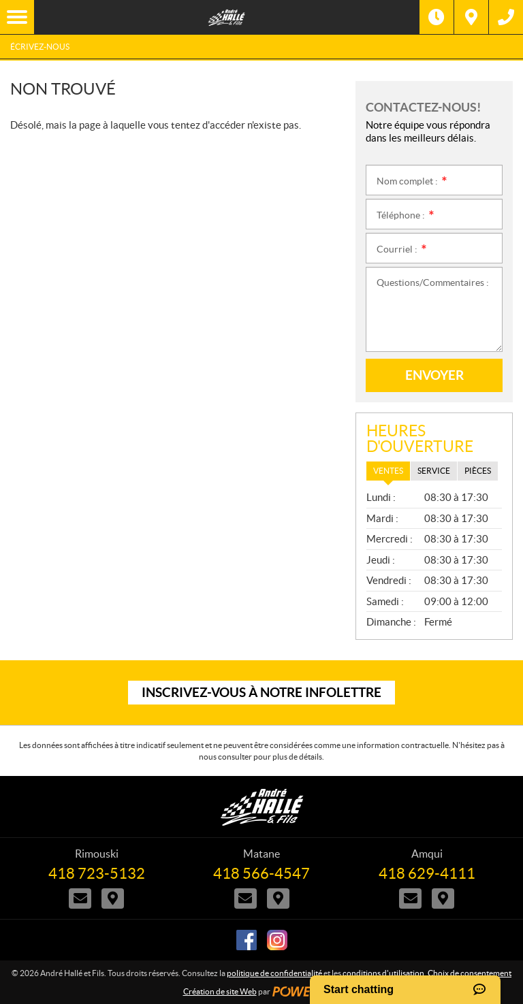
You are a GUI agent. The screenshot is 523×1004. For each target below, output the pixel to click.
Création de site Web (220, 991)
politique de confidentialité (274, 973)
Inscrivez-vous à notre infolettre (261, 692)
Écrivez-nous (39, 46)
